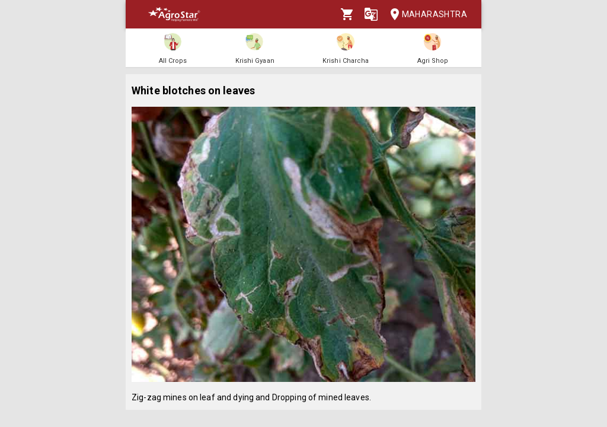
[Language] (371, 14)
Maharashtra (425, 15)
